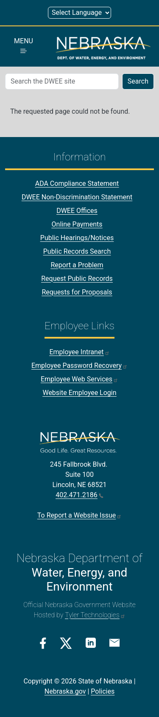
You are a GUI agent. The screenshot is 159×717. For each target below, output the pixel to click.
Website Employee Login (79, 393)
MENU (23, 45)
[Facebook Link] (43, 643)
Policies (102, 691)
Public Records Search (77, 251)
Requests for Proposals (77, 292)
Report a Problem (76, 265)
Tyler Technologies (95, 615)
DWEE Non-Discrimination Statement (77, 197)
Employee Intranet (79, 352)
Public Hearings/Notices (77, 238)
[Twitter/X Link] (66, 643)
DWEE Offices (77, 211)
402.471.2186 (79, 495)
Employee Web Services (79, 379)
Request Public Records (77, 278)
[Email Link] (114, 642)
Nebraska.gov (65, 691)
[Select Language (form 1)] (79, 13)
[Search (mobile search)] (62, 81)
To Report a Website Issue (79, 515)
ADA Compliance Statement (77, 183)
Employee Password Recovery (79, 365)
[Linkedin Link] (91, 642)
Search (138, 81)
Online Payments (77, 224)
